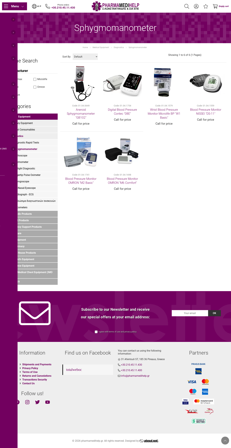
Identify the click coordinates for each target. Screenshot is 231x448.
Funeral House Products (22, 252)
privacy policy (131, 332)
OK (214, 313)
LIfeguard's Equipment (21, 259)
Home (85, 47)
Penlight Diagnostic (24, 168)
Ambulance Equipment (21, 265)
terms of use (114, 332)
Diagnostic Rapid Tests (26, 142)
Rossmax (15, 79)
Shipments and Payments (36, 364)
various (14, 94)
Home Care (15, 233)
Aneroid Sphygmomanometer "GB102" (81, 113)
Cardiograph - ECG (23, 194)
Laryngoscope (21, 181)
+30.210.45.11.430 (63, 7)
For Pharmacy (16, 246)
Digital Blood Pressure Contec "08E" (122, 111)
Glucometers (20, 207)
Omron (39, 86)
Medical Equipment (101, 47)
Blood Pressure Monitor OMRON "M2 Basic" (80, 181)
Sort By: (66, 56)
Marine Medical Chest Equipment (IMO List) (30, 274)
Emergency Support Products (25, 226)
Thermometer (20, 162)
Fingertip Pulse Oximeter (26, 174)
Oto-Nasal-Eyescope (24, 187)
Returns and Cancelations (36, 375)
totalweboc (74, 370)
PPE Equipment (17, 239)
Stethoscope (20, 155)
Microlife (40, 79)
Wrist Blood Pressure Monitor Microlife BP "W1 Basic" (164, 113)
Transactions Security (34, 379)
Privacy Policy (30, 368)
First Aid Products (19, 220)
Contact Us (28, 383)
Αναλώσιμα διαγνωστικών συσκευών (34, 200)
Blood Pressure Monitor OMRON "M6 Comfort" (122, 181)
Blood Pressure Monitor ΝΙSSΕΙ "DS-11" (205, 111)
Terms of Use (30, 372)
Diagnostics (119, 47)
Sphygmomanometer (138, 47)
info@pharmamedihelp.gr (135, 375)
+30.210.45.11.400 (131, 370)
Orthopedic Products (20, 213)
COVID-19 (14, 281)
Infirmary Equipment (21, 123)
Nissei (13, 86)
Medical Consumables (22, 129)
